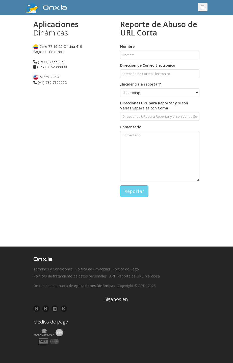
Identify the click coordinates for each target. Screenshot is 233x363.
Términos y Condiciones (53, 269)
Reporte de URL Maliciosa (138, 276)
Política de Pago (125, 269)
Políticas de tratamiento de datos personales (70, 276)
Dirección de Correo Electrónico (147, 65)
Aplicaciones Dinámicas (94, 285)
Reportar (134, 191)
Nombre (127, 46)
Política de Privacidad (92, 269)
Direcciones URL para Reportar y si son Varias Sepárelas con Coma (154, 105)
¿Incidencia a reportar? (140, 84)
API (112, 276)
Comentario (130, 127)
